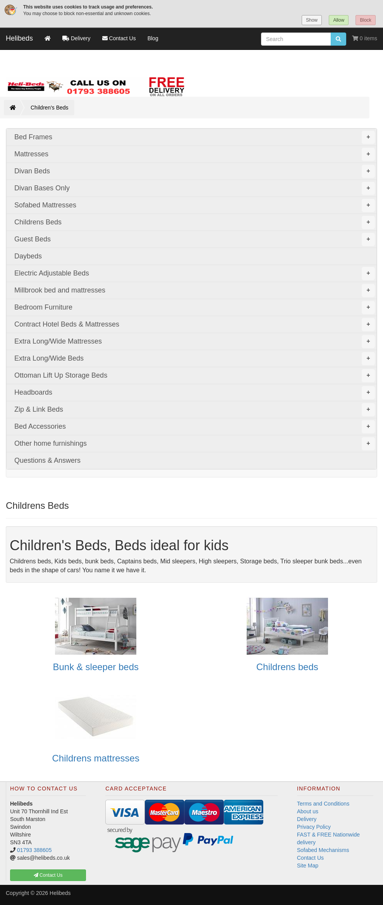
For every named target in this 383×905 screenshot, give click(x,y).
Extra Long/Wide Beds (194, 358)
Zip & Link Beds (194, 409)
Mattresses (194, 154)
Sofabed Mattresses (194, 205)
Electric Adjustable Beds (194, 273)
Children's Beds (50, 107)
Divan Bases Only (194, 188)
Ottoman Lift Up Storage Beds (194, 375)
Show (312, 20)
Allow (338, 20)
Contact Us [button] (48, 875)
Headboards (194, 392)
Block (365, 20)
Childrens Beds (194, 222)
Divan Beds (194, 171)
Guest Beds (194, 239)
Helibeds (19, 38)
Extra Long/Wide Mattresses (194, 341)
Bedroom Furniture (194, 307)
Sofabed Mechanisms (323, 850)
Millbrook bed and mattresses (194, 290)
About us (307, 811)
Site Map (307, 865)
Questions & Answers (47, 460)
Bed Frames (194, 137)
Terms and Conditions (323, 804)
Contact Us (310, 858)
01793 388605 (34, 850)
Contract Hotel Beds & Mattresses (194, 324)
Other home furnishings (194, 443)
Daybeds (28, 256)
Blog (153, 38)
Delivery (307, 819)
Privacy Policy (314, 827)
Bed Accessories (194, 426)
